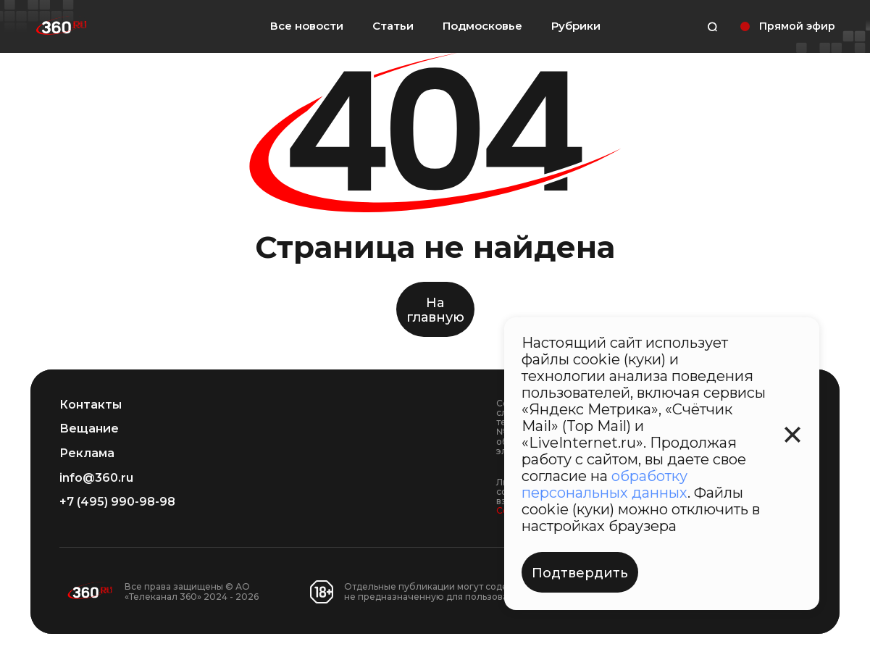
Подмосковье (482, 26)
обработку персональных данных (604, 484)
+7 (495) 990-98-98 (117, 502)
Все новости (306, 26)
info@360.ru (96, 478)
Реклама (86, 453)
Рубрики (576, 26)
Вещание (89, 428)
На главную (435, 310)
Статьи (393, 26)
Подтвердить (580, 573)
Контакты (90, 404)
